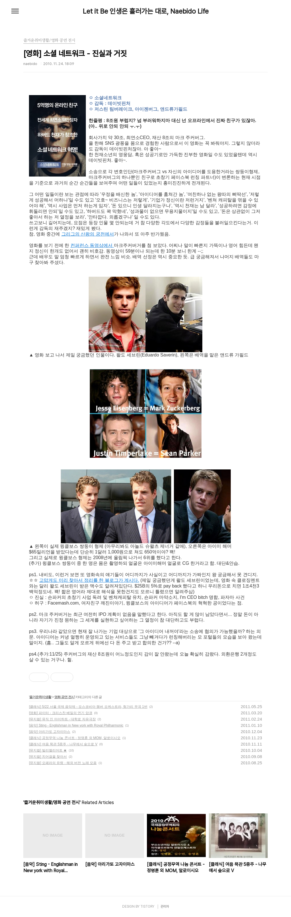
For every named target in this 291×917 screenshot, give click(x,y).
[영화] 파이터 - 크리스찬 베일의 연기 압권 (60, 713)
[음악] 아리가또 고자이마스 (49, 732)
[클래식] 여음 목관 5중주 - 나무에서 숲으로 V (63, 744)
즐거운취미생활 (40, 697)
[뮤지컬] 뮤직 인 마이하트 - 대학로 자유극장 (62, 719)
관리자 (165, 906)
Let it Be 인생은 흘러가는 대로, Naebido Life (146, 11)
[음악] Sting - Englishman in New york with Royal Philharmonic (76, 725)
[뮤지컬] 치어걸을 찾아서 (48, 757)
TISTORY (147, 906)
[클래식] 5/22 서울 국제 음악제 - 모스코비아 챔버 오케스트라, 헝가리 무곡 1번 (88, 707)
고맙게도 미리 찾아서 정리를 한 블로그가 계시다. (89, 580)
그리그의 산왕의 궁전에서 (87, 234)
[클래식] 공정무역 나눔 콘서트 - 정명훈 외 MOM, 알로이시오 (74, 738)
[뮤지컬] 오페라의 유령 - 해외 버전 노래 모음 (63, 763)
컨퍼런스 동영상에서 (92, 245)
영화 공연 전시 (64, 697)
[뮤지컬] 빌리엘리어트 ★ (48, 750)
